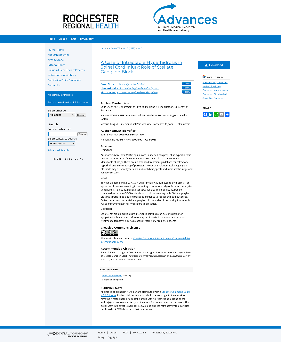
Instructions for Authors (62, 75)
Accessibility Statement (164, 332)
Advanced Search (58, 150)
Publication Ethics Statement (64, 80)
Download (214, 65)
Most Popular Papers (60, 94)
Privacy (101, 337)
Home (103, 48)
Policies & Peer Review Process (66, 70)
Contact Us (54, 85)
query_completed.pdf (112, 275)
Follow (187, 83)
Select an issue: (57, 110)
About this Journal (58, 55)
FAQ (125, 332)
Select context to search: (62, 138)
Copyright (112, 337)
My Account (139, 332)
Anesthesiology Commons (215, 82)
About (113, 332)
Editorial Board (56, 65)
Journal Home (56, 49)
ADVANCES (114, 48)
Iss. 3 (140, 48)
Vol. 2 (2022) (129, 48)
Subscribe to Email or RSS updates (68, 102)
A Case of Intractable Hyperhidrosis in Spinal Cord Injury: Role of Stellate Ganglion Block (141, 67)
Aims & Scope (56, 60)
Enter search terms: (59, 129)
